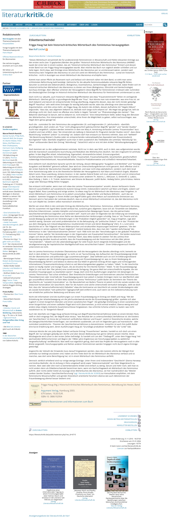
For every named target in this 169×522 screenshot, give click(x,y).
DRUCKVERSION (132, 422)
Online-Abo (7, 74)
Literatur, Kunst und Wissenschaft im (12, 310)
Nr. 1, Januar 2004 (34, 28)
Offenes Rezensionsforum (13, 56)
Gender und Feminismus (53, 28)
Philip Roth (19, 136)
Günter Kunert (8, 136)
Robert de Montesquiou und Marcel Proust (12, 262)
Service (60, 24)
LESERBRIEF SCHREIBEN (129, 416)
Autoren (49, 24)
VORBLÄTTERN (134, 35)
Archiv (19, 24)
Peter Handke (16, 174)
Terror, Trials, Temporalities (10, 281)
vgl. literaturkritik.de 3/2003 (87, 373)
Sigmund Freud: (13, 320)
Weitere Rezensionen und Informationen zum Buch (67, 401)
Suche (139, 24)
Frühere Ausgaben (18, 28)
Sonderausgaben (10, 129)
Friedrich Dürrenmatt (10, 151)
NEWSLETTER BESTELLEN (129, 425)
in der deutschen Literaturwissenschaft (11, 336)
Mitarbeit (72, 24)
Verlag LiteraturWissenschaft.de (53, 502)
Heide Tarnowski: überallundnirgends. (11, 223)
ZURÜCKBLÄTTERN (37, 35)
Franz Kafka (7, 301)
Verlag (164, 13)
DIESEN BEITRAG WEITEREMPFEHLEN (124, 419)
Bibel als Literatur (13, 326)
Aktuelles (8, 24)
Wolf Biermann (14, 143)
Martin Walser (11, 140)
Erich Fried (7, 165)
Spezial (28, 24)
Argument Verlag (49, 390)
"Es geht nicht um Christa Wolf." (12, 241)
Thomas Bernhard (10, 158)
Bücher (39, 24)
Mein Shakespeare (10, 145)
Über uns (84, 24)
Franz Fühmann (16, 169)
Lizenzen (120, 448)
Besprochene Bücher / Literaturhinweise (45, 56)
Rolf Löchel (39, 49)
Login (94, 24)
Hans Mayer (7, 52)
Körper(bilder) (8, 43)
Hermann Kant (9, 148)
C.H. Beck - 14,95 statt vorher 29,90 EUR (156, 75)
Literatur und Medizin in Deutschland (12, 269)
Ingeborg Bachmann (11, 180)
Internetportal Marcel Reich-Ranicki (11, 187)
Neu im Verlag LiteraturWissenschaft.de (116, 507)
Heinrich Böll (8, 138)
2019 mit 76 (7, 237)
